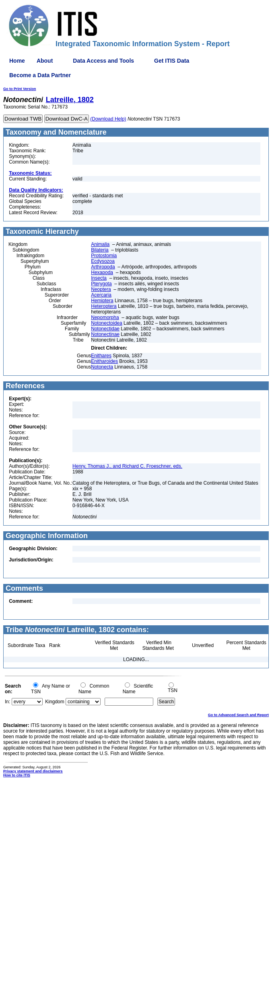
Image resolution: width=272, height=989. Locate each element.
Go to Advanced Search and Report (238, 715)
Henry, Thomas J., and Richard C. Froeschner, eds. (127, 466)
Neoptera (101, 289)
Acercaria (101, 295)
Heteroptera (103, 306)
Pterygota (101, 284)
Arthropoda (103, 267)
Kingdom (54, 701)
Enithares (101, 355)
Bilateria (99, 250)
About (45, 60)
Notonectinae (105, 334)
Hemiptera (102, 300)
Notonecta (102, 367)
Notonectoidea (106, 323)
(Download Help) (108, 119)
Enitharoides (104, 361)
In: (7, 701)
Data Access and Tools (103, 60)
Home (17, 60)
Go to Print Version (19, 89)
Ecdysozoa (103, 261)
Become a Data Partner (40, 75)
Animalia (100, 244)
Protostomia (104, 255)
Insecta (99, 278)
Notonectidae (105, 329)
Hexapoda (102, 272)
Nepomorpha (105, 317)
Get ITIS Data (171, 60)
